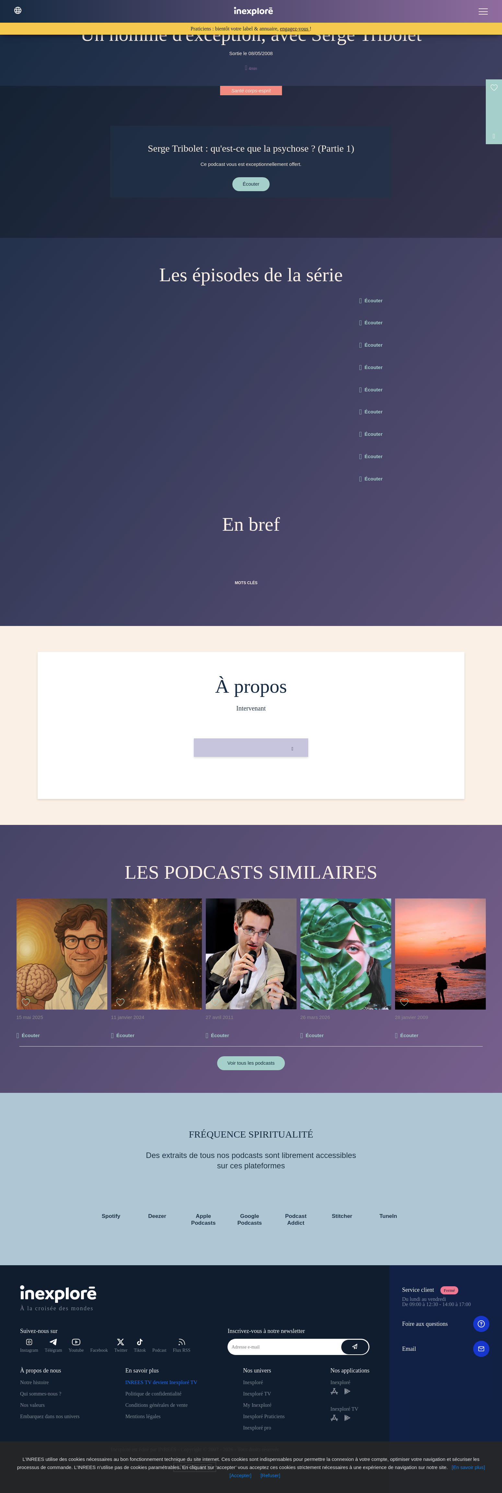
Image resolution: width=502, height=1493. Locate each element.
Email (446, 1349)
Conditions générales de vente (156, 1405)
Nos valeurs (32, 1405)
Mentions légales (143, 1416)
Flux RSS (181, 1346)
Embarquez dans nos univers (50, 1416)
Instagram (29, 1346)
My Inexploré (257, 1405)
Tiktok (140, 1346)
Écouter (251, 184)
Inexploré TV (257, 1393)
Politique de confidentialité (153, 1393)
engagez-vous (295, 28)
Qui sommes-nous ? (40, 1393)
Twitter (120, 1346)
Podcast (159, 1350)
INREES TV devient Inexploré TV (161, 1382)
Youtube (76, 1346)
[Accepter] (240, 1475)
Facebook (99, 1350)
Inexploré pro (257, 1427)
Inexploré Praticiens (264, 1416)
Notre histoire (34, 1382)
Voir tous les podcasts (251, 1063)
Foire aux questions (446, 1324)
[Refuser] (270, 1475)
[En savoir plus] (468, 1467)
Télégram (53, 1346)
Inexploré (253, 1382)
